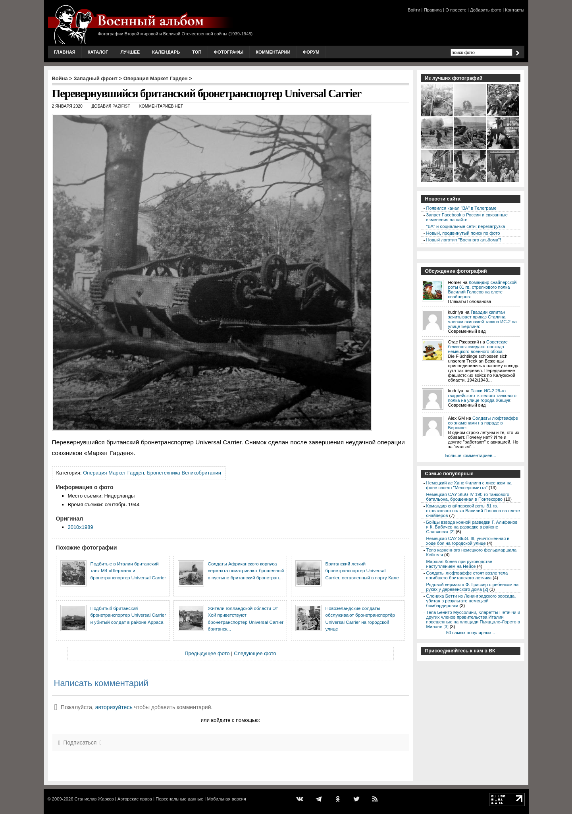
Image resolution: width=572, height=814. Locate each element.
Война (60, 78)
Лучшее (130, 52)
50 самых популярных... (470, 632)
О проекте (455, 10)
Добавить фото (485, 10)
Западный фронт (95, 78)
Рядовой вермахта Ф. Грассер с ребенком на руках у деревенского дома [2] (472, 587)
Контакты (514, 10)
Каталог (98, 52)
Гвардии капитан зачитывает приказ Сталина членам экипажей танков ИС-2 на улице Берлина (482, 319)
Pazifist (121, 106)
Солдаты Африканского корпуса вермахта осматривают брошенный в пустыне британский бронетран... (246, 570)
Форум (311, 52)
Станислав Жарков (94, 799)
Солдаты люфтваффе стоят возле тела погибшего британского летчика (467, 575)
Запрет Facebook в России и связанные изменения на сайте (467, 217)
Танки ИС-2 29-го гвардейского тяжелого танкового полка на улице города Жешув (482, 395)
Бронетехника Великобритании (184, 473)
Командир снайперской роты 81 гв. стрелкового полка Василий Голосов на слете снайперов (482, 289)
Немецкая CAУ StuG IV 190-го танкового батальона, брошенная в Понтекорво (467, 497)
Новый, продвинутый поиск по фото (463, 233)
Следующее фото (255, 653)
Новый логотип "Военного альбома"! (463, 239)
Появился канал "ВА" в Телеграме (461, 208)
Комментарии (273, 52)
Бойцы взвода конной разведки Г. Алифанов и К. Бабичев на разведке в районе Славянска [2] (472, 527)
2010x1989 (80, 527)
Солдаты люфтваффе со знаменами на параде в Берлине (483, 423)
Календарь (166, 52)
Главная (64, 52)
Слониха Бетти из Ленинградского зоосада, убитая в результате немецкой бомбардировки (471, 601)
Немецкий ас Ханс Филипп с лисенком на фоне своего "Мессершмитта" (469, 485)
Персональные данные (179, 799)
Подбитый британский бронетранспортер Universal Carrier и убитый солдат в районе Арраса (128, 615)
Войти (414, 10)
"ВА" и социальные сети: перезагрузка (465, 226)
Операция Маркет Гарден (155, 78)
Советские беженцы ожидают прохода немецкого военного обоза (478, 346)
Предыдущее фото (207, 653)
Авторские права (134, 799)
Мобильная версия (226, 799)
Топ (196, 52)
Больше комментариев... (470, 455)
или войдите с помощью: (230, 720)
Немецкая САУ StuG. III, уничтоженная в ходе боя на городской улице (468, 541)
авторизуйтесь (114, 707)
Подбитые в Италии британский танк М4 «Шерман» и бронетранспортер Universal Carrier (128, 570)
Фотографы (229, 52)
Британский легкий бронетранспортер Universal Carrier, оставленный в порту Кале (362, 570)
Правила (433, 10)
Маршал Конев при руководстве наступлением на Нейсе (459, 564)
